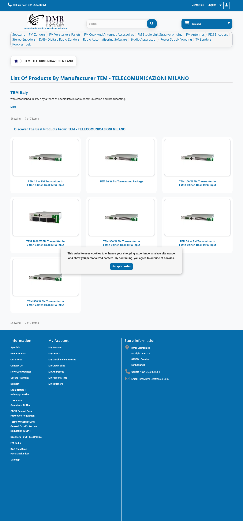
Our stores (16, 359)
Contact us (198, 4)
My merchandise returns (62, 359)
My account (55, 347)
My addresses (56, 371)
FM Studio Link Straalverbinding (160, 34)
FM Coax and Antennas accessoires (109, 34)
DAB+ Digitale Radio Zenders (59, 39)
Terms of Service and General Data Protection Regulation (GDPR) (23, 426)
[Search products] (121, 24)
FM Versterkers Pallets (64, 34)
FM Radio (15, 443)
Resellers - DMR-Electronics (26, 436)
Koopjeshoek (21, 44)
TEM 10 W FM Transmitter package (121, 181)
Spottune (18, 34)
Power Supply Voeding (176, 39)
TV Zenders (203, 39)
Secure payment (19, 377)
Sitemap (15, 459)
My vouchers (55, 383)
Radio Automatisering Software (105, 39)
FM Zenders (37, 34)
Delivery (14, 383)
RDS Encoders (218, 34)
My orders (54, 353)
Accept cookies (121, 266)
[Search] (152, 23)
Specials (15, 347)
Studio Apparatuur (144, 39)
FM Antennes (195, 34)
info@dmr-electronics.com (154, 378)
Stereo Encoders (24, 39)
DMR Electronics (66, 487)
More (13, 106)
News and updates (20, 371)
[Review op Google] (130, 445)
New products (18, 353)
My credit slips (56, 365)
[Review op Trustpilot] (138, 445)
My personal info (57, 377)
